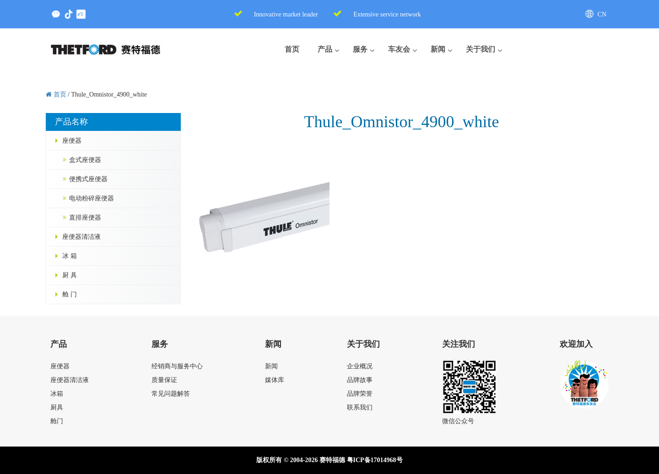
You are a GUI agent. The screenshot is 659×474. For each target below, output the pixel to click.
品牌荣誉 (360, 393)
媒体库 (274, 380)
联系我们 (360, 407)
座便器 (71, 140)
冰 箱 (69, 256)
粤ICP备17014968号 (375, 460)
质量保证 (164, 380)
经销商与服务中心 (177, 366)
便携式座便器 (88, 179)
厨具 (56, 407)
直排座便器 (85, 217)
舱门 (56, 421)
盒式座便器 (85, 159)
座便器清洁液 (81, 236)
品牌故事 (360, 380)
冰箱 (56, 393)
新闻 (271, 366)
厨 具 (69, 275)
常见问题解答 (170, 393)
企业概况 (360, 366)
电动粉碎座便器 (91, 198)
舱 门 (69, 294)
